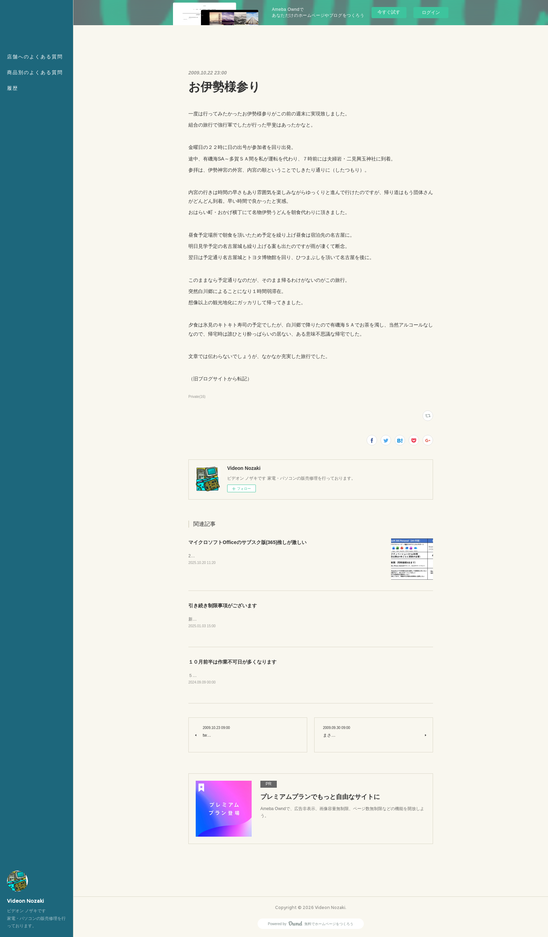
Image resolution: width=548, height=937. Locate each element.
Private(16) (197, 397)
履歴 (12, 88)
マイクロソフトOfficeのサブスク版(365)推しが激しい (247, 542)
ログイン (431, 12)
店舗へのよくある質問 (35, 56)
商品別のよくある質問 (35, 72)
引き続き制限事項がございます (222, 605)
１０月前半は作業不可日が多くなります (232, 662)
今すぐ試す (388, 12)
